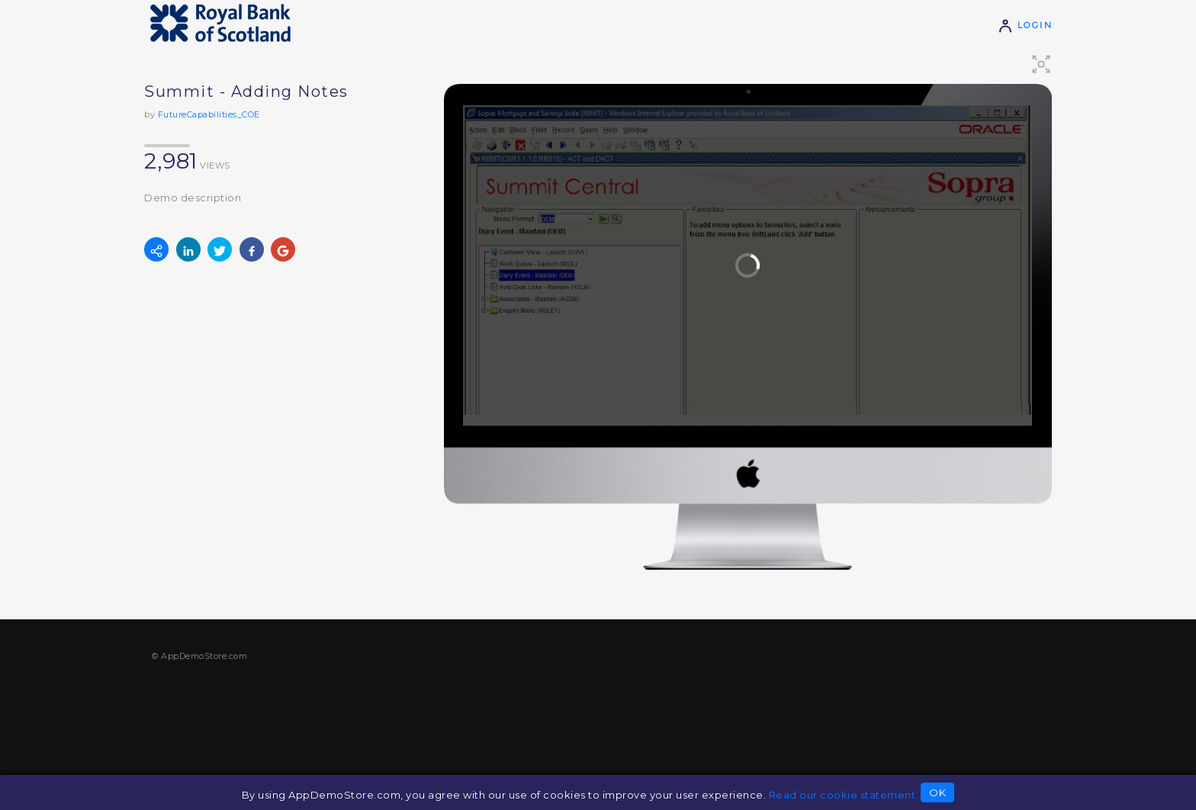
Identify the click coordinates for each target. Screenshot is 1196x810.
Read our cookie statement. (843, 795)
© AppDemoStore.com (199, 656)
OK (937, 792)
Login (1025, 25)
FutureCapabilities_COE (209, 114)
